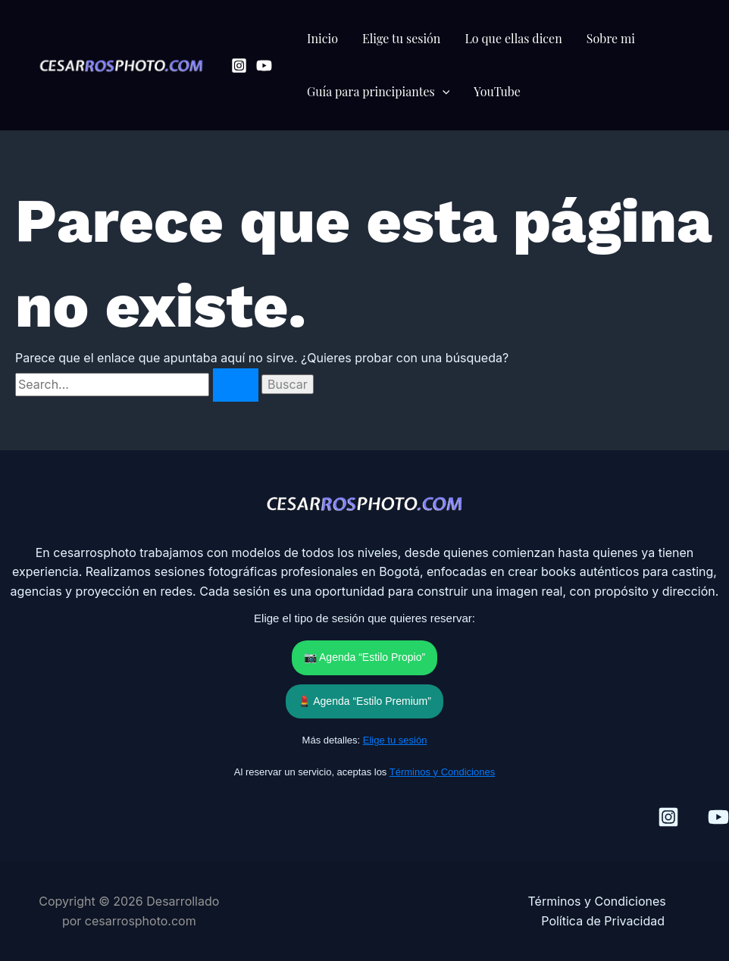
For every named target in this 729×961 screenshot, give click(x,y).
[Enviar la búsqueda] (235, 385)
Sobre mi (611, 38)
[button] (442, 91)
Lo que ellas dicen (513, 38)
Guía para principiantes (378, 91)
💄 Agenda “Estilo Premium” (364, 701)
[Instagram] (239, 66)
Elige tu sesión (401, 38)
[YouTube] (264, 66)
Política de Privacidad (603, 920)
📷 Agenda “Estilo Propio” (364, 657)
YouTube (497, 91)
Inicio (322, 38)
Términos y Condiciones (442, 772)
